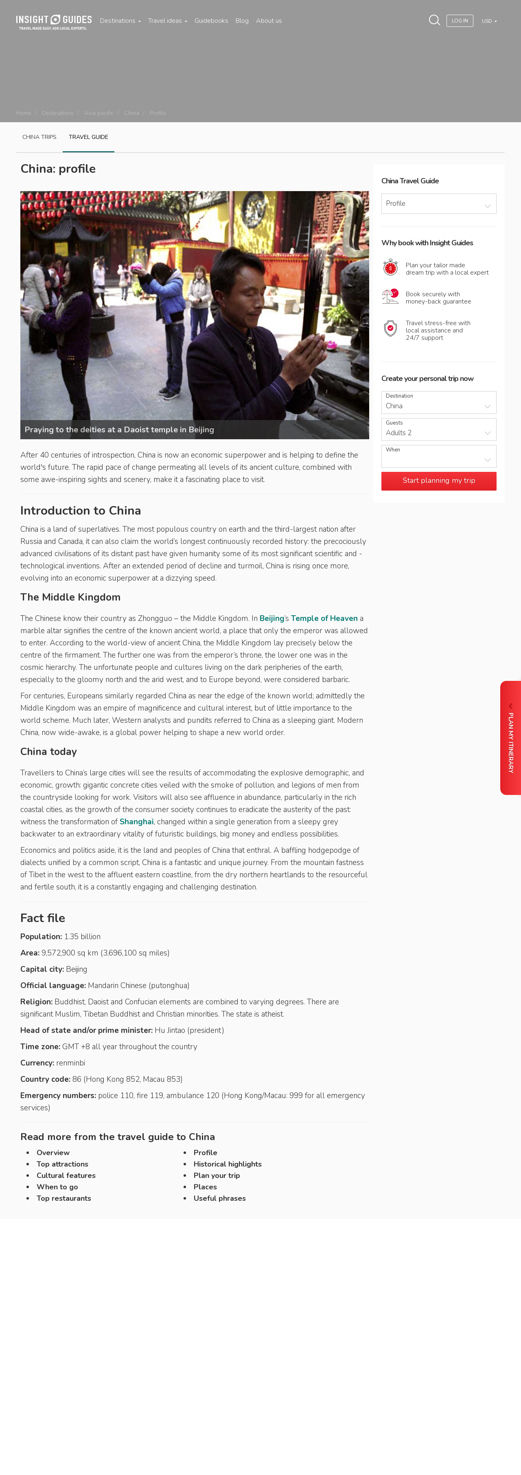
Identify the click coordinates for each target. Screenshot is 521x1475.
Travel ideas (167, 20)
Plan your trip (217, 1175)
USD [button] (487, 21)
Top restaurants (64, 1198)
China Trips (39, 137)
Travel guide (88, 137)
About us (269, 20)
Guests (394, 423)
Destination (399, 396)
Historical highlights (228, 1164)
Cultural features (66, 1175)
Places (205, 1187)
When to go (57, 1187)
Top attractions (62, 1164)
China (131, 113)
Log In (460, 21)
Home (23, 113)
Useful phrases (220, 1198)
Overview (53, 1153)
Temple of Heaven (324, 618)
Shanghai (137, 822)
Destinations (120, 20)
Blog (242, 20)
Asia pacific (99, 113)
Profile (205, 1153)
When (393, 450)
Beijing (272, 618)
